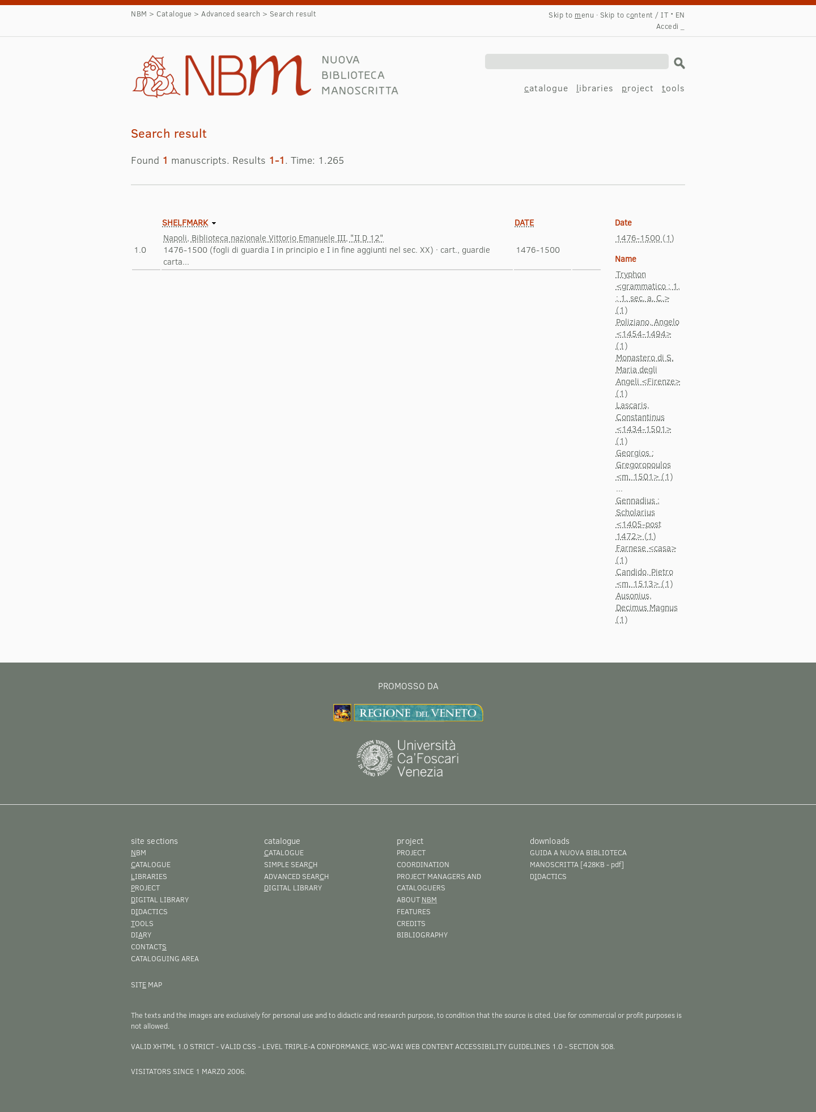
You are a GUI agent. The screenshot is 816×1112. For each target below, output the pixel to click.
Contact (149, 946)
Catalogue (174, 14)
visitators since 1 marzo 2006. (188, 1071)
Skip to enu (571, 15)
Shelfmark (185, 222)
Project (411, 852)
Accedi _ (670, 26)
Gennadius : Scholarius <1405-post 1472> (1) (638, 517)
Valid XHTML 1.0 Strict (172, 1046)
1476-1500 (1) (645, 237)
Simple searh (291, 864)
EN (680, 15)
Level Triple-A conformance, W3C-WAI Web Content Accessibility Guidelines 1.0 (412, 1046)
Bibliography (422, 935)
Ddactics (149, 911)
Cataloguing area (165, 958)
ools (673, 88)
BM (138, 852)
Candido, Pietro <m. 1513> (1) (644, 577)
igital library (160, 899)
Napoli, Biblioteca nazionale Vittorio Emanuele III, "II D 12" (273, 237)
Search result (189, 65)
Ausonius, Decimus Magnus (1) (647, 607)
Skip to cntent (626, 15)
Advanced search (230, 14)
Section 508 (591, 1046)
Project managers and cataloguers (439, 882)
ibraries (595, 88)
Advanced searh (296, 876)
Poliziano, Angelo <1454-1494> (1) (647, 333)
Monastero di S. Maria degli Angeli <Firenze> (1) (648, 374)
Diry (141, 935)
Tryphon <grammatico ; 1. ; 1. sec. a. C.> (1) (648, 291)
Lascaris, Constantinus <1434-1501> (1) (644, 422)
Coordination (423, 864)
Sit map (146, 984)
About (417, 899)
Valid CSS (238, 1046)
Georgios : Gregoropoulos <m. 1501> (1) (644, 464)
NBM (139, 14)
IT (664, 15)
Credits (411, 923)
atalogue (546, 88)
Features (414, 911)
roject (638, 88)
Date (524, 222)
